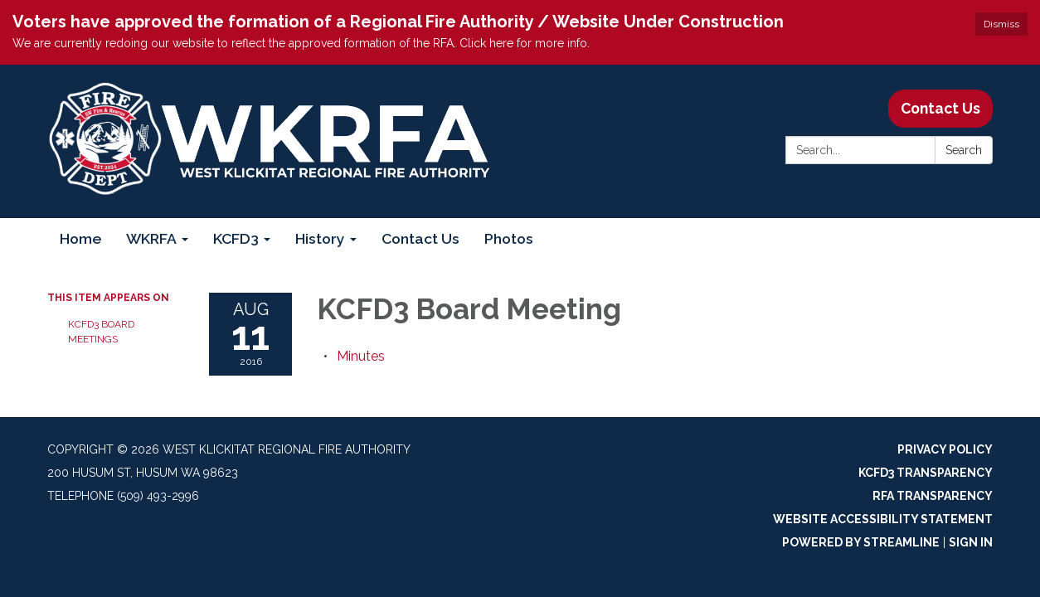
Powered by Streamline (861, 542)
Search (963, 150)
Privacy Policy (945, 449)
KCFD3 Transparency (925, 472)
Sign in (971, 542)
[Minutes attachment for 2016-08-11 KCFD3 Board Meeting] (361, 356)
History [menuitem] (320, 238)
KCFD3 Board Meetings (101, 331)
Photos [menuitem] (508, 238)
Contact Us (940, 108)
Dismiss (1001, 24)
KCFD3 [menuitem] (236, 238)
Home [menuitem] (80, 238)
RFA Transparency (932, 495)
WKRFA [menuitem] (151, 238)
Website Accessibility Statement (883, 519)
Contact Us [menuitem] (420, 238)
